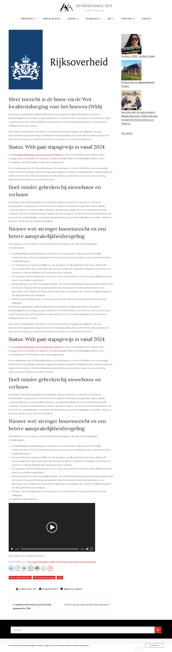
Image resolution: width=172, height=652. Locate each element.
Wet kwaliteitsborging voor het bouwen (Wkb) (35, 154)
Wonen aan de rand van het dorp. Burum (85, 604)
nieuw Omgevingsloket (20, 577)
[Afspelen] (12, 549)
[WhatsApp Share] (43, 568)
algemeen (69, 588)
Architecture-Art (94, 5)
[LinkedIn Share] (11, 568)
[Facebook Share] (17, 568)
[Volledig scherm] (91, 549)
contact (146, 18)
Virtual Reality (51, 18)
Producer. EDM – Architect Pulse (138, 56)
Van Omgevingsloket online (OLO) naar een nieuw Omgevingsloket (61, 561)
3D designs (92, 18)
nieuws (72, 18)
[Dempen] (87, 549)
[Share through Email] (24, 568)
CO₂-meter (127, 133)
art (109, 18)
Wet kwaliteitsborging (44, 577)
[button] (51, 527)
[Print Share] (37, 568)
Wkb (60, 577)
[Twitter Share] (30, 568)
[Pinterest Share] (50, 568)
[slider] (49, 549)
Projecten (27, 18)
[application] (52, 527)
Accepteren (154, 645)
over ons (126, 18)
